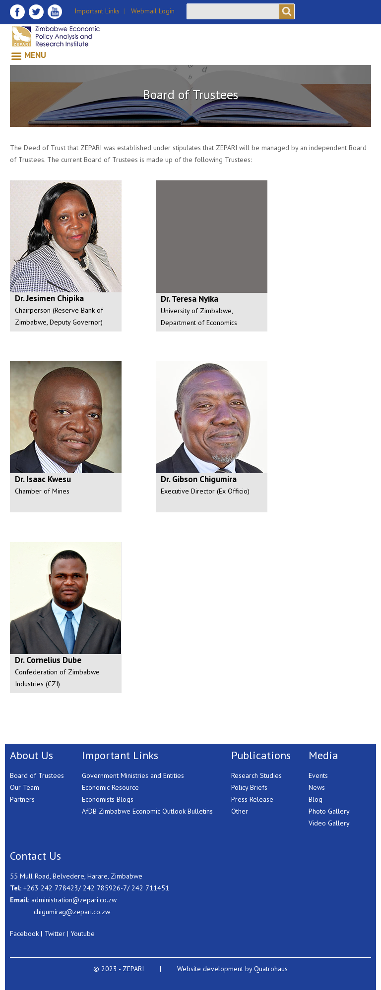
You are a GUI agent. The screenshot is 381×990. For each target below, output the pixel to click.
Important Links (97, 10)
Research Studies (256, 775)
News (317, 787)
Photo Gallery (329, 811)
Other (239, 811)
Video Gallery (329, 823)
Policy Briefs (249, 787)
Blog (315, 799)
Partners (22, 799)
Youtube (82, 933)
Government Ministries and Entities (133, 775)
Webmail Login (153, 10)
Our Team (24, 787)
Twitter (55, 933)
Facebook (24, 933)
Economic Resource (110, 787)
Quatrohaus (271, 968)
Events (318, 775)
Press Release (252, 799)
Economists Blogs (107, 799)
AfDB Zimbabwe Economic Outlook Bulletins (147, 811)
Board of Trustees (37, 775)
